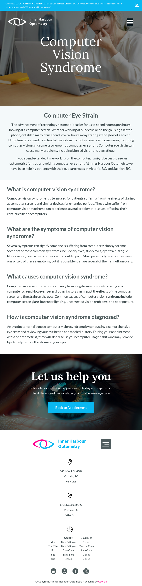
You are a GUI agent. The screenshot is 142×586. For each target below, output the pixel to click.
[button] (106, 444)
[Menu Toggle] (130, 22)
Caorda (102, 581)
